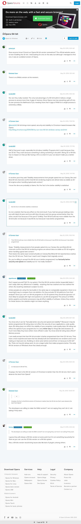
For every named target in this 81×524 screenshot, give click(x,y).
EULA (52, 480)
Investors (67, 480)
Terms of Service (56, 483)
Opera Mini (9, 497)
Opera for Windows (11, 35)
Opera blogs (41, 474)
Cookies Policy (55, 477)
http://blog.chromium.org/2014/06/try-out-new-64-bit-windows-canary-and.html (38, 126)
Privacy (52, 474)
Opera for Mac (10, 477)
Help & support (42, 471)
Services (28, 466)
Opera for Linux (10, 480)
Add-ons (27, 471)
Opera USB (9, 486)
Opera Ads (28, 480)
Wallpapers (28, 477)
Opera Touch (9, 500)
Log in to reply (73, 35)
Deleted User (13, 70)
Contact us (68, 486)
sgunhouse (12, 275)
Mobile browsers (9, 490)
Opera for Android (11, 494)
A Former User (14, 118)
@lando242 (13, 122)
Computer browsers (11, 471)
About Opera (68, 471)
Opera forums (42, 477)
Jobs (66, 477)
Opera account (29, 474)
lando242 (12, 90)
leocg (11, 424)
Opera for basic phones (13, 503)
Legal (52, 466)
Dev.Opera (41, 480)
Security (53, 471)
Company (68, 466)
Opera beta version (12, 483)
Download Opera (44, 15)
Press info (67, 474)
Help (39, 466)
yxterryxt (12, 45)
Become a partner (70, 483)
